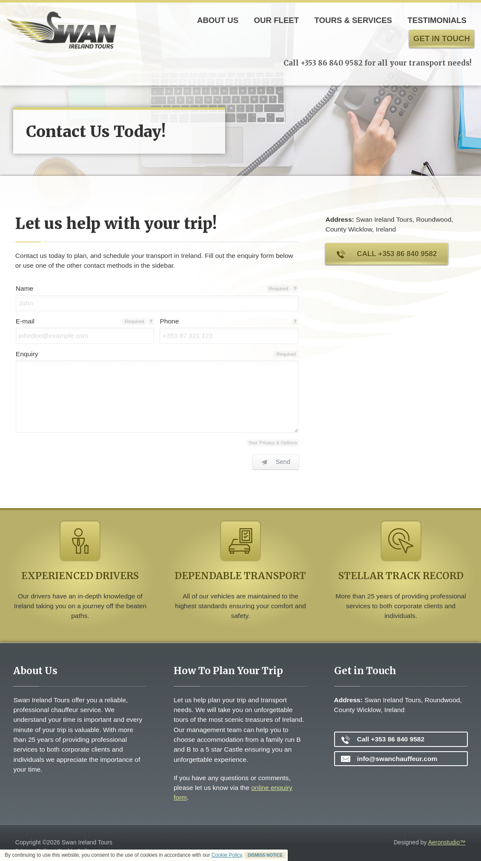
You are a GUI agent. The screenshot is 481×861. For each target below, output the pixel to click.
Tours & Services (353, 20)
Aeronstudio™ (447, 842)
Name (24, 288)
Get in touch (441, 38)
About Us (217, 20)
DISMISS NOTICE (265, 855)
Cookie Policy (227, 855)
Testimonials (437, 20)
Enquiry (27, 354)
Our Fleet (276, 20)
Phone (169, 321)
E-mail (25, 321)
